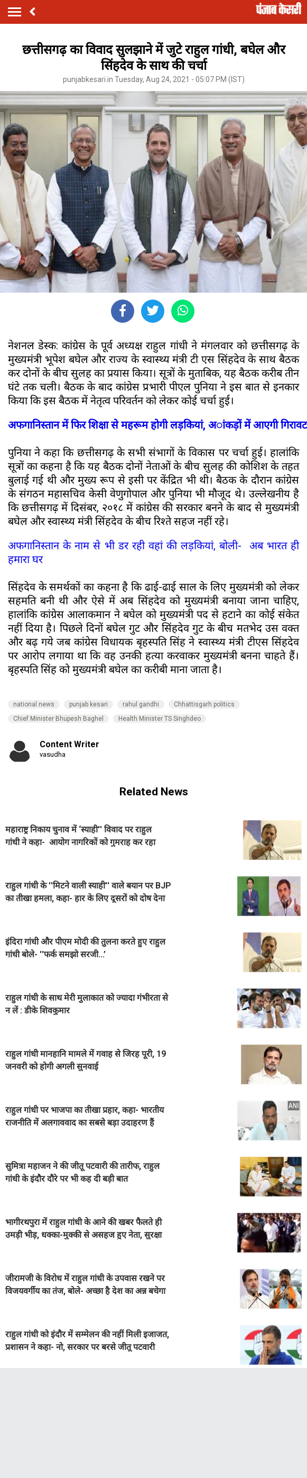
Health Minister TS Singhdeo (159, 718)
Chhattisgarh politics (204, 704)
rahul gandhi (141, 704)
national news (33, 704)
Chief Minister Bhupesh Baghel (58, 718)
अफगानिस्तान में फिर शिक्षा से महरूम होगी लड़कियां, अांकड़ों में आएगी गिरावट (157, 425)
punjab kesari (88, 704)
